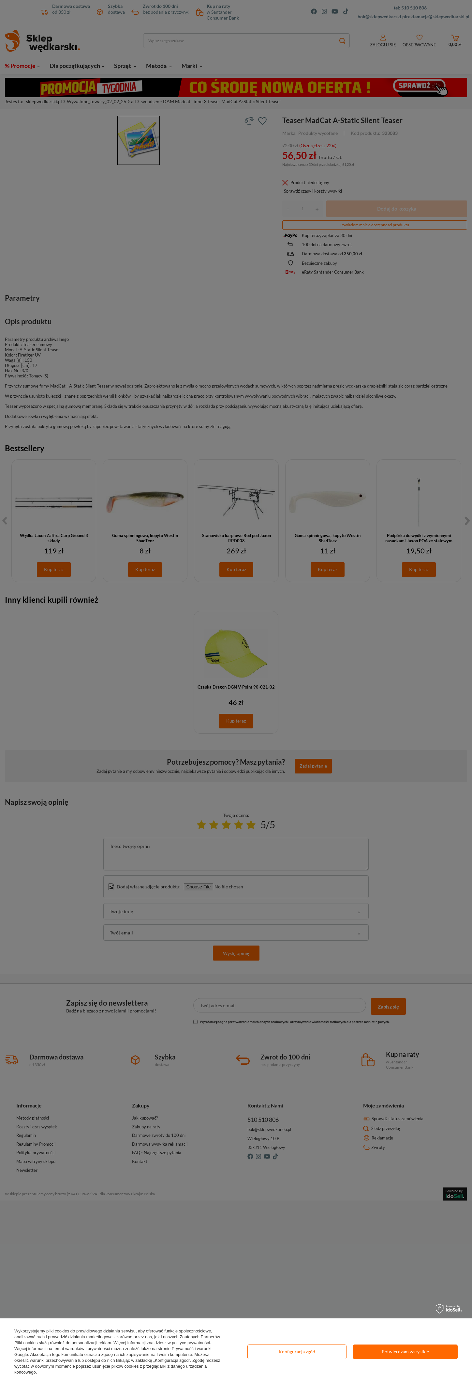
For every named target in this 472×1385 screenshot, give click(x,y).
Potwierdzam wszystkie (405, 1351)
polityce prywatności (191, 1342)
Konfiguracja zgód (297, 1351)
